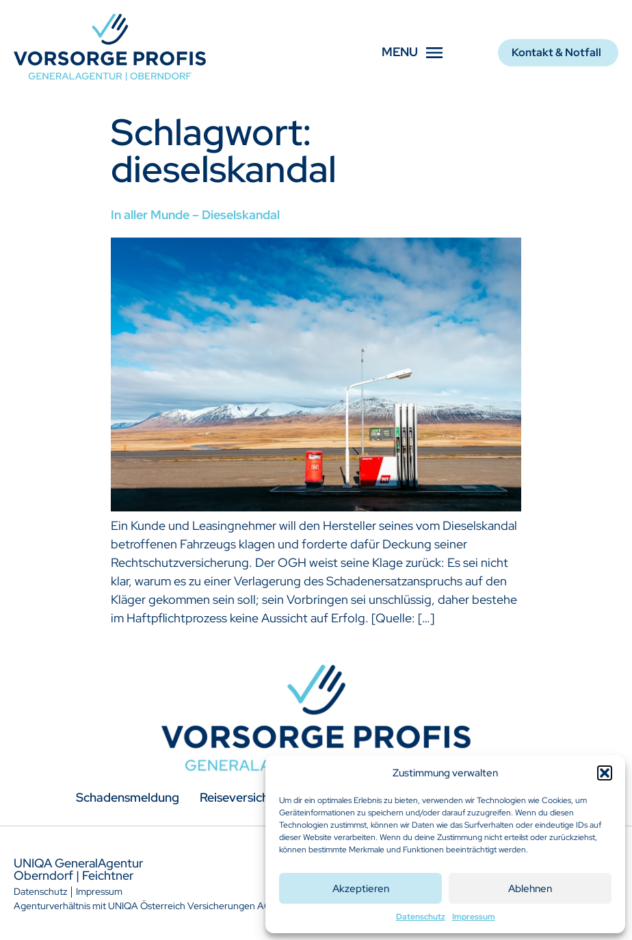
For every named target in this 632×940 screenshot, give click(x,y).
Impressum (473, 916)
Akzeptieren (360, 888)
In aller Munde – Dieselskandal (195, 215)
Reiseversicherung (251, 797)
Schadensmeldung (127, 797)
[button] (604, 773)
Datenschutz (420, 916)
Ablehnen (530, 888)
